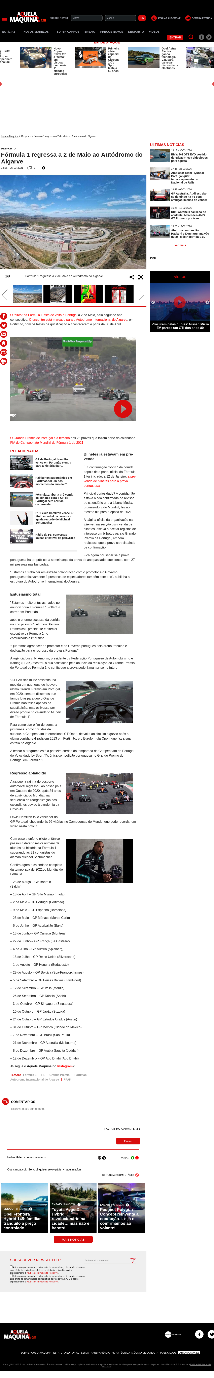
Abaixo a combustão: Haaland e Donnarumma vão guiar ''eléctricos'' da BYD (190, 233)
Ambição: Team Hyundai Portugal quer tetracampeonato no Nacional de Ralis (187, 177)
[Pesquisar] (191, 37)
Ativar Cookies (189, 1352)
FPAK (67, 1079)
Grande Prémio (59, 1075)
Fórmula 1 (30, 1075)
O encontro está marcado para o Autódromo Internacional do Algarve (78, 319)
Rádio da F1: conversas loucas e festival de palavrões (55, 536)
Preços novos (111, 31)
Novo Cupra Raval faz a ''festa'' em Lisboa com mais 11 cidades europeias (60, 61)
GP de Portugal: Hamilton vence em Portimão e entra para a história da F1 (53, 462)
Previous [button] (11, 222)
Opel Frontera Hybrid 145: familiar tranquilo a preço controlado (22, 1221)
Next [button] (135, 222)
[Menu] (4, 19)
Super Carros (68, 31)
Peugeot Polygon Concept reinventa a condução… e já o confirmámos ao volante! (119, 1218)
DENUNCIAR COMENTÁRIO (118, 1175)
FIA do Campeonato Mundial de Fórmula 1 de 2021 (46, 442)
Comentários (23, 1102)
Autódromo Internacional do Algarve (34, 1079)
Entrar (175, 37)
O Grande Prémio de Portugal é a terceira (40, 438)
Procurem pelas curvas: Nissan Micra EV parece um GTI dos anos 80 (180, 326)
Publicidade (168, 1352)
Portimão (80, 1075)
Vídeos (154, 31)
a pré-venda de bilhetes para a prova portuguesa (110, 481)
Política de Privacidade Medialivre (43, 1272)
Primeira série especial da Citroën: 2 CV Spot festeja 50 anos (113, 59)
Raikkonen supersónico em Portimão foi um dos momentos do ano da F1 (53, 481)
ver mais (180, 245)
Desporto (136, 31)
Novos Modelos (38, 31)
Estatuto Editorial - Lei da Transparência (81, 1352)
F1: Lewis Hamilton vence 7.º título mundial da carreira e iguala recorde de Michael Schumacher (54, 517)
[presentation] (105, 1273)
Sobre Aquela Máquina (36, 1352)
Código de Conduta (145, 1352)
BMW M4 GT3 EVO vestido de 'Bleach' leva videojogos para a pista (189, 157)
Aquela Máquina (10, 136)
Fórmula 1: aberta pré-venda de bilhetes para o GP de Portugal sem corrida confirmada (54, 499)
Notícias (10, 31)
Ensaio (89, 31)
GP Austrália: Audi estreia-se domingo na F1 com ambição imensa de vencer (189, 197)
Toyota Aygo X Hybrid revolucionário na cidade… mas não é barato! (70, 1218)
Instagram (65, 1066)
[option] (43, 61)
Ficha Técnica (121, 1352)
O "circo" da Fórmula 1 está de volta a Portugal (43, 315)
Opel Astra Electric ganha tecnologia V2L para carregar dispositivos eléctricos (170, 58)
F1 (42, 1075)
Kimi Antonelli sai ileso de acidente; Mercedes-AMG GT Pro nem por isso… (188, 215)
